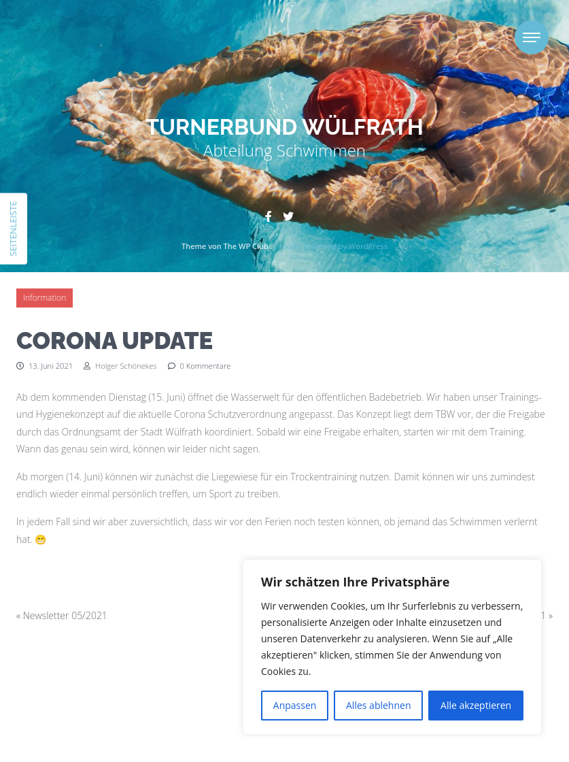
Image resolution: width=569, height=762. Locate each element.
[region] (392, 647)
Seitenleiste (13, 228)
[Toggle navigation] (532, 37)
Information (44, 297)
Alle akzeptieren (476, 705)
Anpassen (295, 705)
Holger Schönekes (120, 366)
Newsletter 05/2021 (65, 615)
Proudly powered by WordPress (331, 246)
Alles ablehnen (378, 705)
